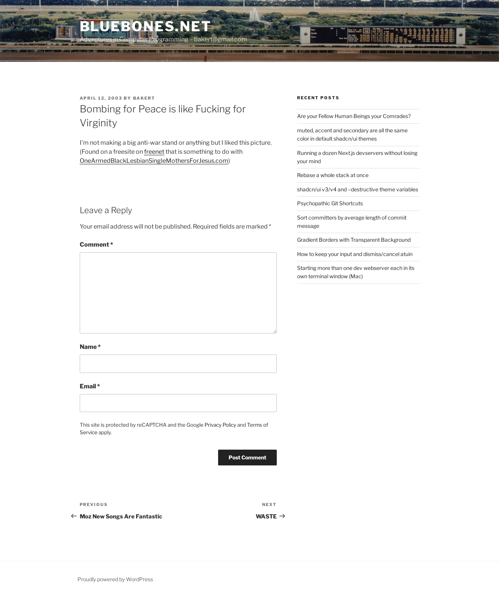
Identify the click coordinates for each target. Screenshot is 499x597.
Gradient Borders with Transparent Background (354, 239)
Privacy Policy (220, 425)
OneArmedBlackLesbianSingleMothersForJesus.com (154, 160)
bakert (144, 98)
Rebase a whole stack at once (333, 175)
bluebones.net (146, 26)
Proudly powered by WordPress (115, 579)
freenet (154, 151)
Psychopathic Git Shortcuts (330, 203)
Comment (96, 244)
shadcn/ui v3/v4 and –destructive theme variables (357, 189)
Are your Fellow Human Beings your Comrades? (354, 116)
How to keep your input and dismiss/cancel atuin (355, 254)
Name (90, 346)
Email (90, 386)
